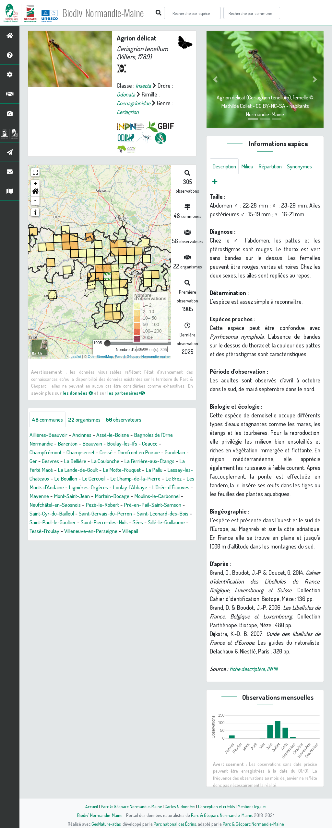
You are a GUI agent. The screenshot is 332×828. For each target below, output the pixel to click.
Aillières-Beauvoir (50, 434)
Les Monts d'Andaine (107, 487)
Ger (60, 460)
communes (49, 419)
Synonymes (225, 181)
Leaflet (76, 356)
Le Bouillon (118, 478)
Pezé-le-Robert (47, 513)
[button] (35, 192)
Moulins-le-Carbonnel (96, 504)
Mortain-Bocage (48, 504)
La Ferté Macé (76, 469)
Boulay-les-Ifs (127, 443)
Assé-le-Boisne (118, 434)
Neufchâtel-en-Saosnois (154, 504)
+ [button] (35, 184)
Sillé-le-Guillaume (143, 530)
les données (78, 393)
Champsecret (85, 452)
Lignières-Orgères (157, 487)
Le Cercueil (148, 478)
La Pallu (38, 478)
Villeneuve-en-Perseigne (80, 539)
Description (225, 166)
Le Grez (71, 487)
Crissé (113, 452)
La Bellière (104, 460)
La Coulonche (136, 460)
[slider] (107, 343)
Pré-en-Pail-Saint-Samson (100, 513)
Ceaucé (157, 443)
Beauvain (96, 443)
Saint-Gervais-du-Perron (58, 522)
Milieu (249, 166)
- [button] (35, 201)
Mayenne (125, 495)
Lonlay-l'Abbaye (48, 495)
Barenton (70, 443)
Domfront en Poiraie (148, 452)
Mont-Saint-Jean (160, 495)
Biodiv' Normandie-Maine (106, 12)
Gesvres (78, 460)
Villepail (122, 539)
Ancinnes (85, 434)
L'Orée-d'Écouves (91, 495)
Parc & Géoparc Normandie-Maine (129, 806)
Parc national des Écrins (174, 824)
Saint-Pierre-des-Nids (77, 530)
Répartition (274, 166)
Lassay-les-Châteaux (76, 478)
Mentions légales (254, 806)
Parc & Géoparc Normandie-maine (142, 356)
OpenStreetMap (100, 356)
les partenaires (126, 393)
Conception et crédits (217, 806)
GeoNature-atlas (105, 824)
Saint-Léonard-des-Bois (117, 522)
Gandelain (41, 460)
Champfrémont (47, 452)
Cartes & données (179, 806)
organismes (88, 419)
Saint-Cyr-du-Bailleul (160, 513)
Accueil (88, 806)
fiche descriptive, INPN (255, 669)
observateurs (130, 419)
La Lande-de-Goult (118, 469)
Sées (112, 530)
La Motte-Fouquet (165, 469)
